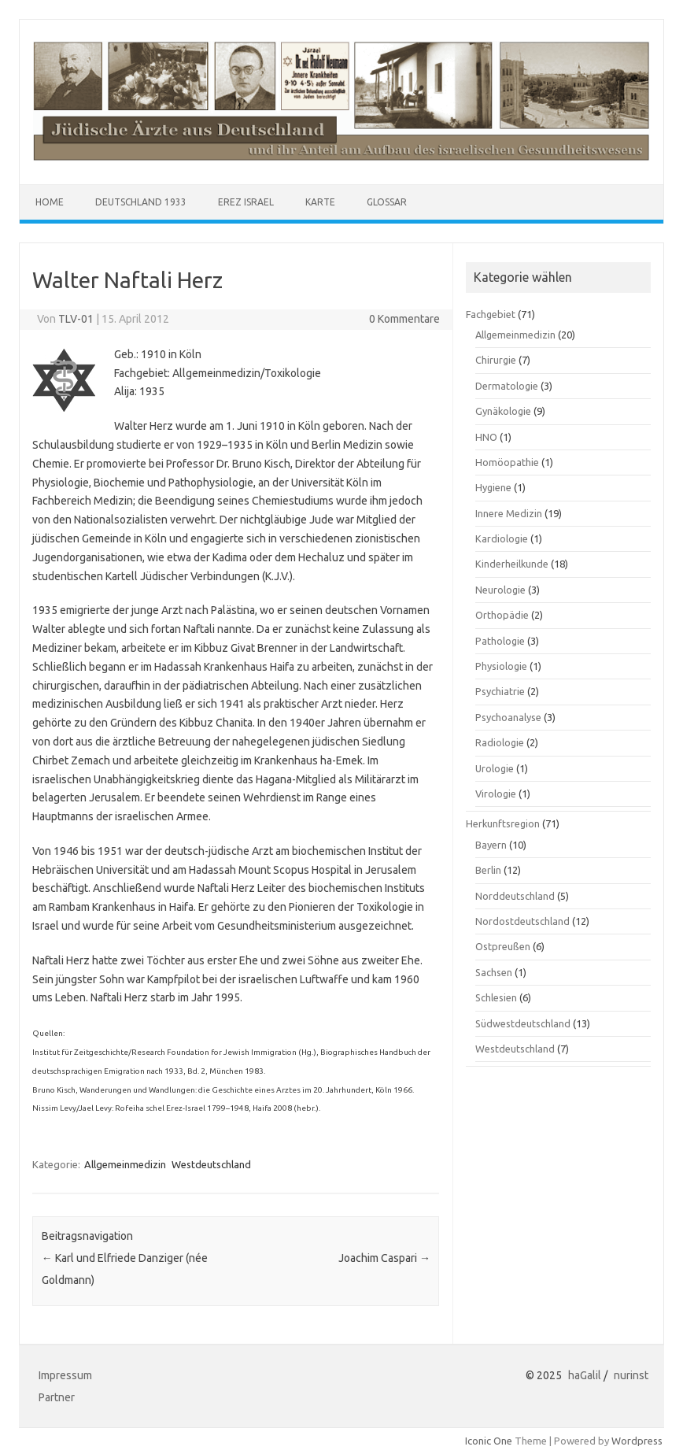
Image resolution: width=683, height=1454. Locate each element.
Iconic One (488, 1440)
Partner (57, 1397)
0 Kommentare (404, 319)
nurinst (631, 1375)
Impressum (65, 1375)
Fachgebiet (490, 314)
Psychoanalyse (508, 717)
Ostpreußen (502, 946)
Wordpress (637, 1440)
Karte (320, 202)
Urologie (494, 768)
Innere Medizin (508, 513)
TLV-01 (76, 319)
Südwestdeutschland (522, 1023)
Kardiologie (501, 538)
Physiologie (501, 666)
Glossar (387, 202)
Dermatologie (506, 385)
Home (49, 202)
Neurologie (500, 589)
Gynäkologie (503, 410)
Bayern (491, 844)
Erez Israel (246, 202)
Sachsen (493, 972)
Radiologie (499, 742)
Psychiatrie (500, 691)
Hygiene (493, 487)
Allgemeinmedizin (125, 1164)
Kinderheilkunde (511, 563)
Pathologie (500, 640)
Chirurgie (495, 359)
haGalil (584, 1375)
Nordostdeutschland (522, 921)
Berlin (488, 869)
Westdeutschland (211, 1164)
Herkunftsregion (503, 823)
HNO (486, 436)
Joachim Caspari (384, 1258)
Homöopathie (507, 462)
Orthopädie (502, 614)
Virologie (495, 793)
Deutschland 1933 (140, 202)
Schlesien (496, 997)
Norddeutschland (515, 895)
